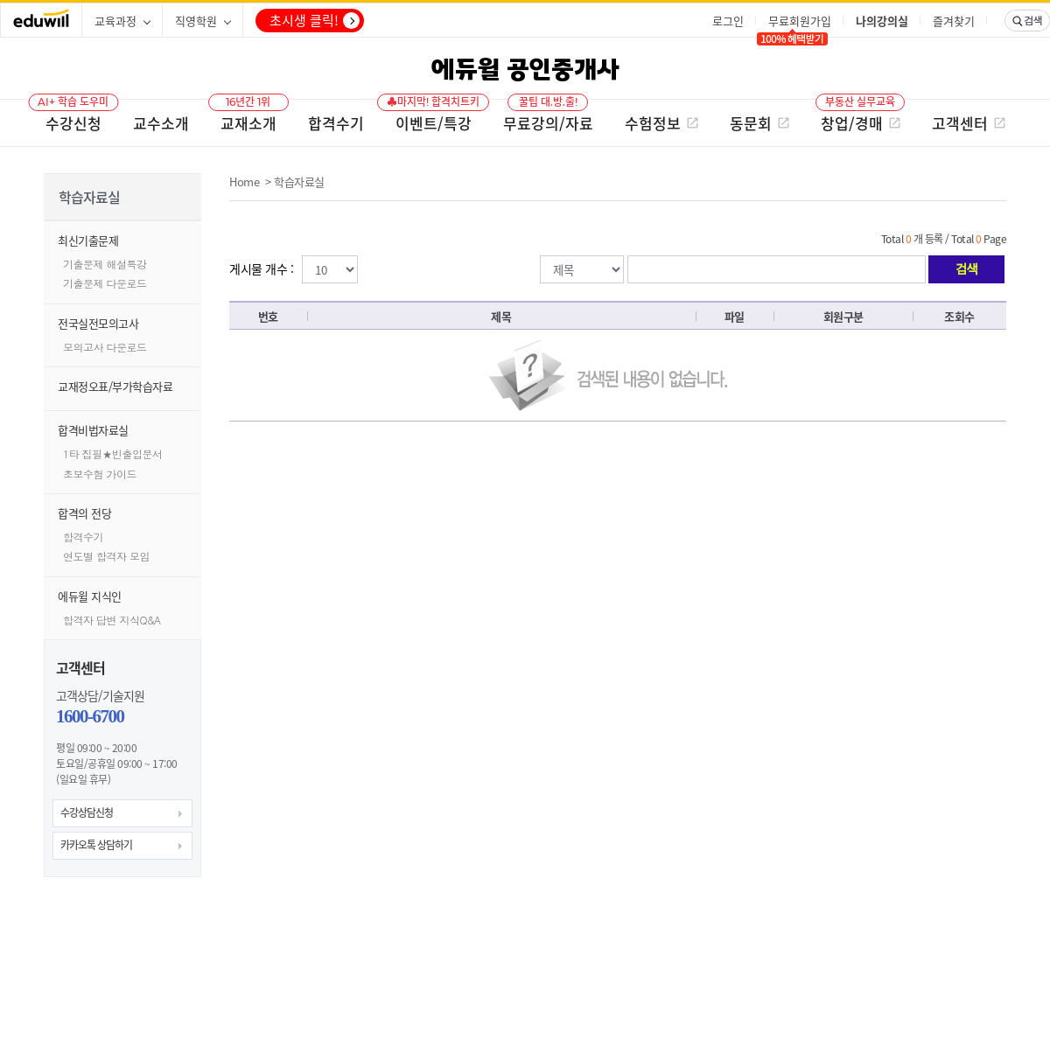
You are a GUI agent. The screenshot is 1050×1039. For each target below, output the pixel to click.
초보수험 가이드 (99, 473)
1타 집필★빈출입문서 (113, 453)
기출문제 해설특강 (105, 263)
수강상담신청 (86, 812)
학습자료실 (299, 181)
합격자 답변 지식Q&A (112, 619)
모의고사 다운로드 (105, 346)
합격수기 (83, 536)
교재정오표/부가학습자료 (115, 386)
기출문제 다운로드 (105, 282)
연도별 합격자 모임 (106, 555)
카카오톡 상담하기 (96, 845)
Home (244, 181)
